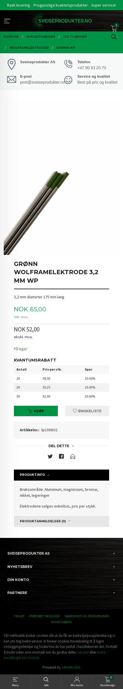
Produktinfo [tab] (32, 475)
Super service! (103, 5)
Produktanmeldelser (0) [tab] (43, 521)
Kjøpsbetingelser (44, 616)
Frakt (19, 616)
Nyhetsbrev (61, 622)
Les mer (83, 652)
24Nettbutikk (71, 667)
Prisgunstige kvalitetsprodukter (60, 5)
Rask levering (18, 5)
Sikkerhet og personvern (87, 616)
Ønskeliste (87, 411)
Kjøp (36, 411)
